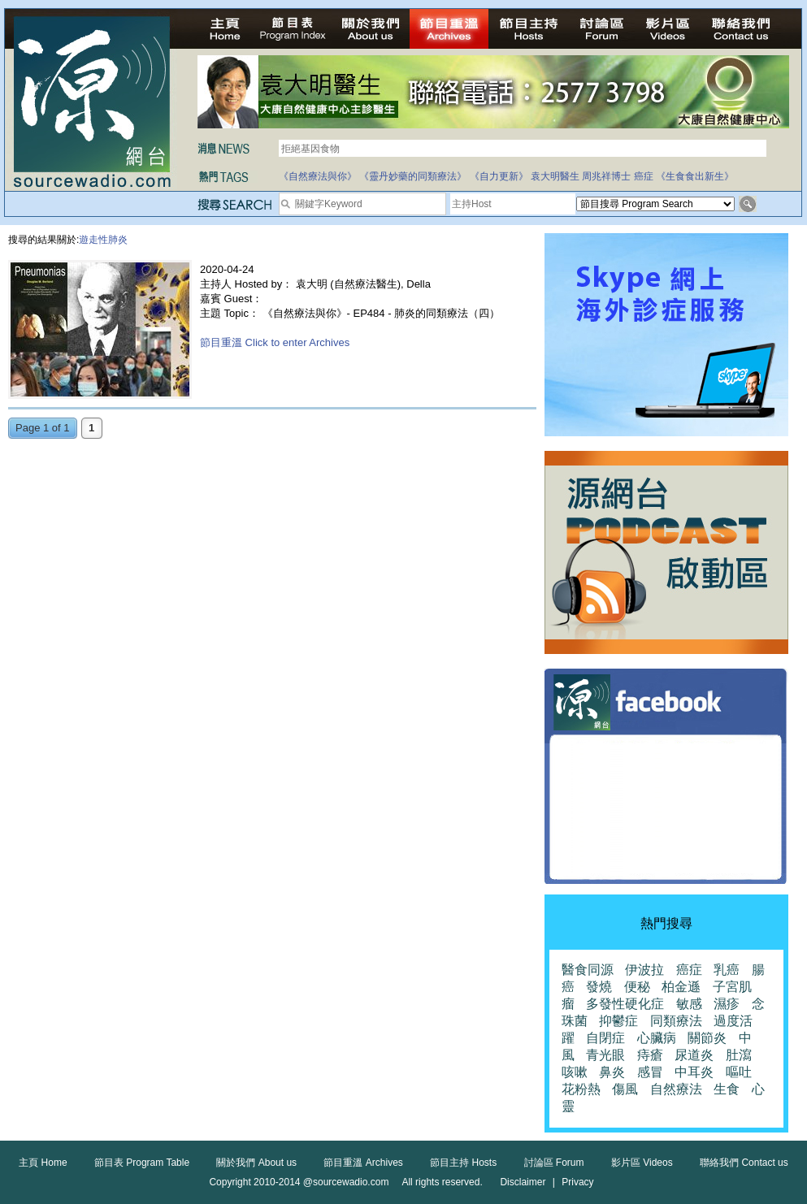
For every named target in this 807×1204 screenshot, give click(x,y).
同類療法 (676, 1021)
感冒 (650, 1072)
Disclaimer (522, 1182)
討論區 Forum (554, 1162)
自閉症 (605, 1038)
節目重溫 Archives (362, 1162)
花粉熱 (581, 1089)
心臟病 (656, 1038)
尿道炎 (694, 1055)
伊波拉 (644, 970)
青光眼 (605, 1055)
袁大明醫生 (555, 176)
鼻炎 (612, 1072)
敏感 (689, 1004)
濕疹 (727, 1004)
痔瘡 (650, 1055)
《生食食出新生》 (695, 176)
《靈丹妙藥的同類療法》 (412, 176)
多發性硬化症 (625, 1004)
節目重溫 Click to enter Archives (274, 342)
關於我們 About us (256, 1162)
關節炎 (707, 1038)
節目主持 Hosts (463, 1162)
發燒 (599, 987)
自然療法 (676, 1089)
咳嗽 (575, 1072)
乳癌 (727, 970)
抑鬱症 (618, 1021)
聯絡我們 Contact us (744, 1162)
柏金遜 (681, 987)
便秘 (637, 987)
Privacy (577, 1182)
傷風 (625, 1089)
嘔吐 (739, 1072)
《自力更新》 (499, 176)
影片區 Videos (642, 1162)
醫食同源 (588, 970)
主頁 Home (43, 1162)
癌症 (643, 176)
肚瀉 (739, 1055)
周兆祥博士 (606, 176)
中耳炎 (694, 1072)
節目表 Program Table (141, 1162)
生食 (727, 1089)
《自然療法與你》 (318, 176)
